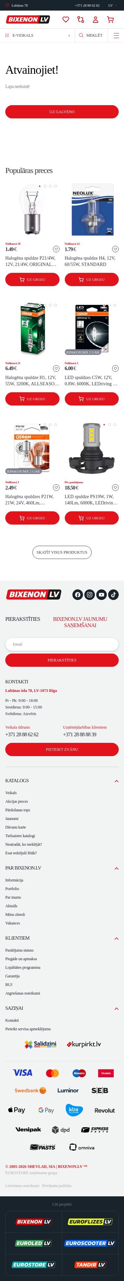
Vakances (12, 923)
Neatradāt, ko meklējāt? (23, 844)
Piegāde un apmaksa (21, 959)
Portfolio (12, 888)
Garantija (12, 976)
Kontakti (12, 1020)
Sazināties (87, 5)
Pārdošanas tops (17, 810)
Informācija (14, 880)
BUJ (8, 984)
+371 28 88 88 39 (79, 734)
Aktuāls (11, 906)
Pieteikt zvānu (62, 749)
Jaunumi (12, 818)
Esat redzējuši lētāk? (21, 853)
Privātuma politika (56, 1185)
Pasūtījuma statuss (19, 950)
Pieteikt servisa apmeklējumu (28, 1029)
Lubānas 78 (20, 5)
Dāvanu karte (15, 827)
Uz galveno (62, 111)
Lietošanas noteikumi (22, 1185)
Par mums (13, 897)
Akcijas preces (16, 801)
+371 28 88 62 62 (21, 734)
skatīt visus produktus (62, 552)
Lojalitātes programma (22, 967)
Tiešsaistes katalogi (20, 835)
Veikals (11, 792)
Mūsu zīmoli (15, 914)
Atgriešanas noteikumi (22, 993)
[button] (39, 186)
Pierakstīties (62, 660)
